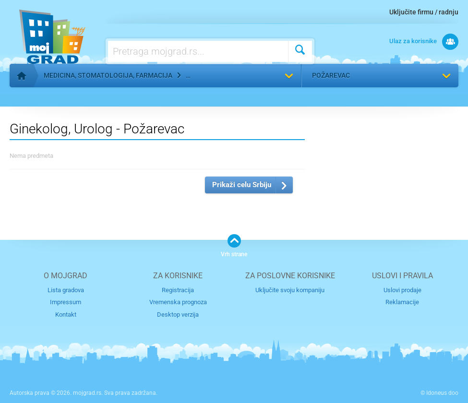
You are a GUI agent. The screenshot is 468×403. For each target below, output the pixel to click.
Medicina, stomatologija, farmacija (108, 75)
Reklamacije (402, 302)
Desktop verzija (178, 314)
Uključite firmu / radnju (423, 12)
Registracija (178, 290)
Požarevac (331, 75)
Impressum (65, 302)
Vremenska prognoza (178, 302)
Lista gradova (66, 290)
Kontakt (65, 314)
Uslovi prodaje (402, 290)
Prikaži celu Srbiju (241, 184)
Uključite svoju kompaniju (289, 290)
